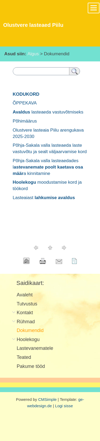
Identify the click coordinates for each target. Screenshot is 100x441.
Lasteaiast (44, 197)
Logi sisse (64, 406)
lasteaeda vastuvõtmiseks (48, 112)
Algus (33, 53)
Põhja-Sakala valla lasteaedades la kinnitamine (48, 167)
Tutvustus (27, 303)
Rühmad (26, 321)
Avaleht (25, 294)
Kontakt (25, 312)
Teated (24, 357)
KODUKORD (26, 94)
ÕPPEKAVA (25, 103)
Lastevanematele (35, 348)
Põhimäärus (25, 121)
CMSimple (47, 399)
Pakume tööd (31, 366)
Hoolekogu (28, 339)
